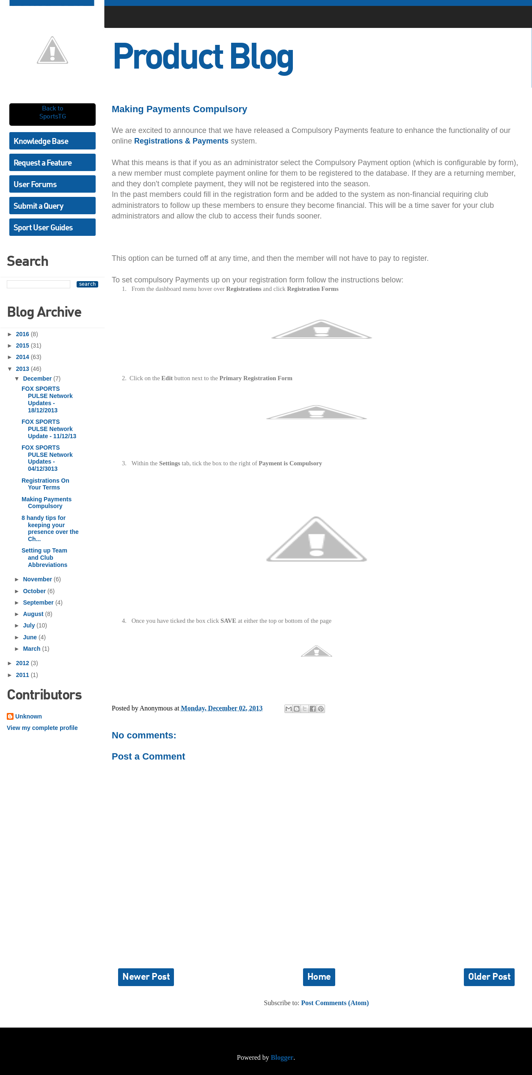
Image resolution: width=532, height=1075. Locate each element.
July (29, 625)
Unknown (28, 716)
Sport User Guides (43, 228)
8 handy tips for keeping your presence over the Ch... (50, 528)
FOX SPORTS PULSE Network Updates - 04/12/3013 (47, 458)
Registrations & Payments (181, 141)
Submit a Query (38, 206)
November (38, 579)
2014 (23, 357)
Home (319, 977)
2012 (23, 663)
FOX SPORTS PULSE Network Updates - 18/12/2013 (47, 399)
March (32, 648)
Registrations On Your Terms (45, 484)
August (34, 614)
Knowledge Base (41, 142)
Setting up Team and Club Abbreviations (44, 557)
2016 (23, 334)
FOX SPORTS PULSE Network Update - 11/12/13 (49, 428)
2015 (23, 345)
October (35, 591)
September (39, 602)
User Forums (35, 185)
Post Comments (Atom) (335, 1002)
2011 (23, 675)
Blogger (282, 1057)
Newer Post (146, 977)
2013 (23, 368)
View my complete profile (42, 727)
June (31, 637)
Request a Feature (43, 163)
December (38, 378)
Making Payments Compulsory (47, 503)
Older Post (489, 977)
